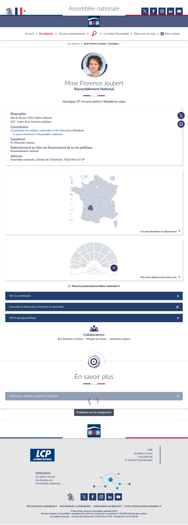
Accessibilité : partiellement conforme (76, 514)
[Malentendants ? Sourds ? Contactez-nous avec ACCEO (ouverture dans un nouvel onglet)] (70, 497)
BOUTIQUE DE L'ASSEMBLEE (41, 507)
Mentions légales (49, 514)
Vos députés (73, 43)
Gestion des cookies (137, 514)
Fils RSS (123, 514)
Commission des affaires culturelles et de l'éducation (41, 131)
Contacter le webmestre (106, 514)
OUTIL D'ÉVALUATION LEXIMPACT (142, 507)
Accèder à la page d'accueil (94, 20)
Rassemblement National (94, 89)
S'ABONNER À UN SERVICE (107, 507)
